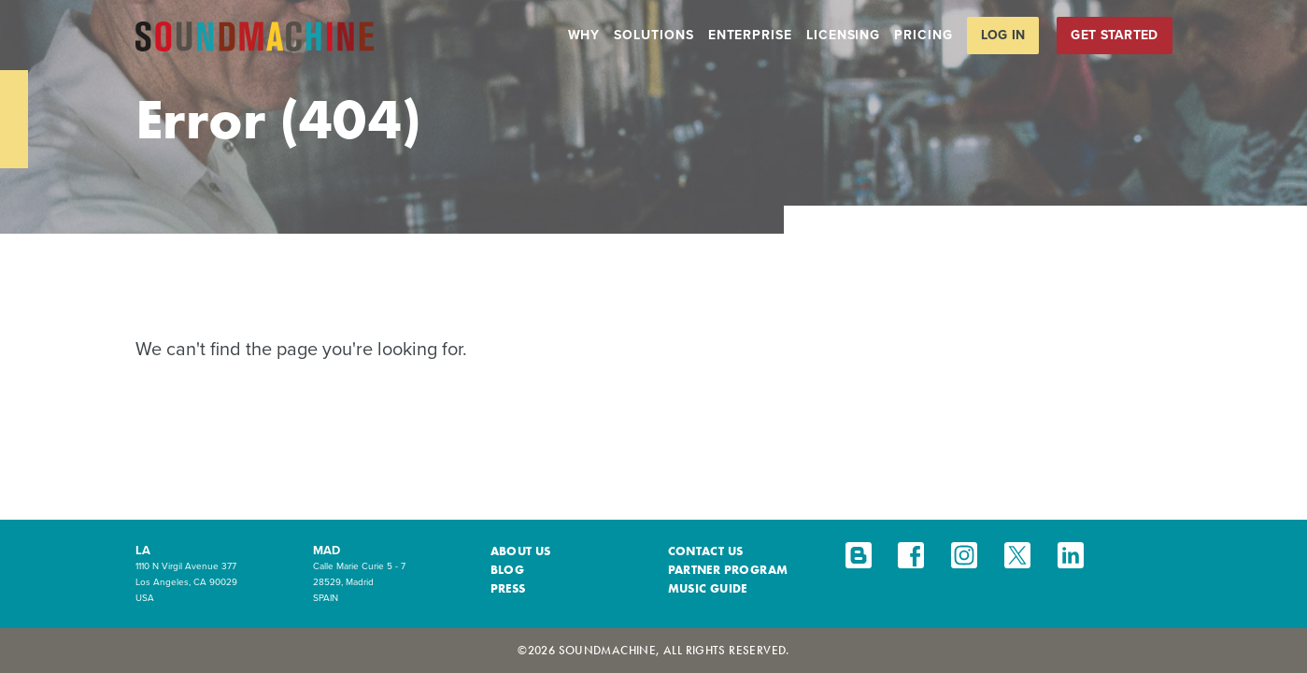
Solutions (653, 35)
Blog (507, 570)
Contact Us (706, 551)
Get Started (1114, 35)
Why (584, 35)
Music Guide (707, 588)
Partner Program (728, 570)
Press (508, 588)
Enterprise (750, 35)
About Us (520, 551)
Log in (1003, 35)
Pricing (923, 35)
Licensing (843, 35)
